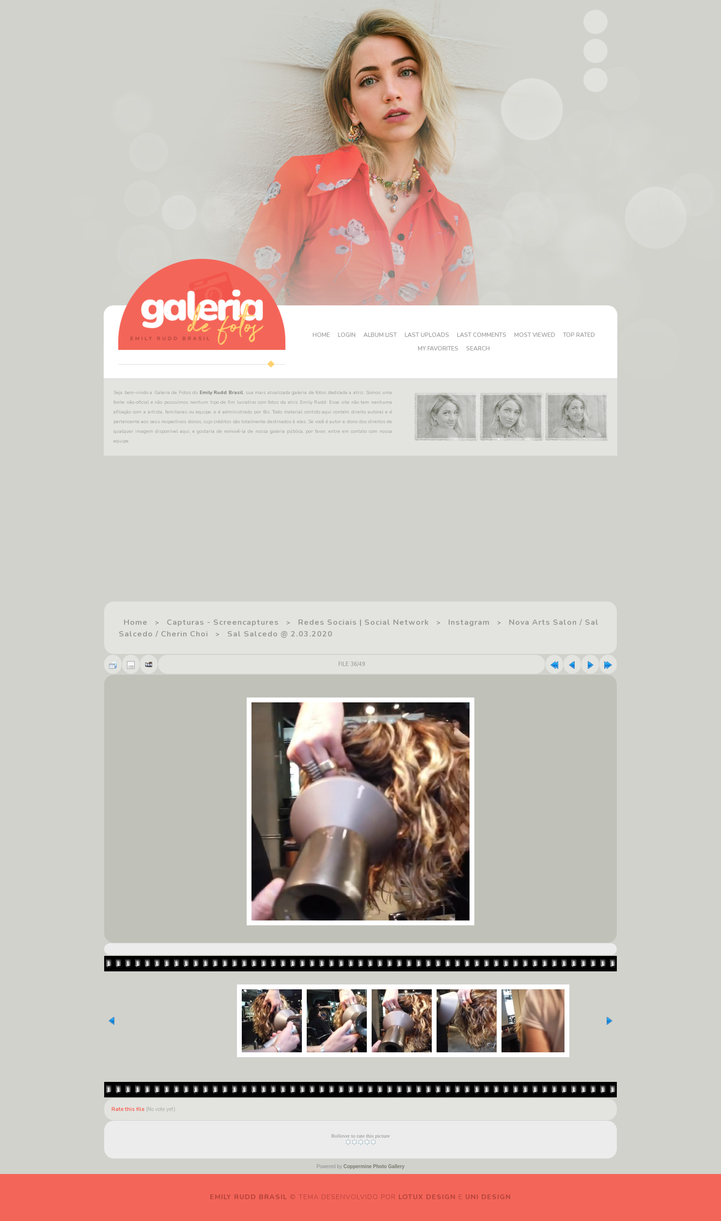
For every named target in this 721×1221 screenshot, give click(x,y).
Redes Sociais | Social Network (363, 622)
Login (347, 335)
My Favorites (438, 348)
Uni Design (488, 1197)
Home (321, 335)
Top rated (579, 335)
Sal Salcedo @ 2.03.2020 (280, 634)
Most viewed (534, 335)
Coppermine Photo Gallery (374, 1166)
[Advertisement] (290, 533)
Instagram (469, 622)
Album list (380, 335)
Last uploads (427, 335)
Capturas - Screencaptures (223, 622)
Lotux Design (427, 1197)
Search (478, 348)
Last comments (481, 335)
